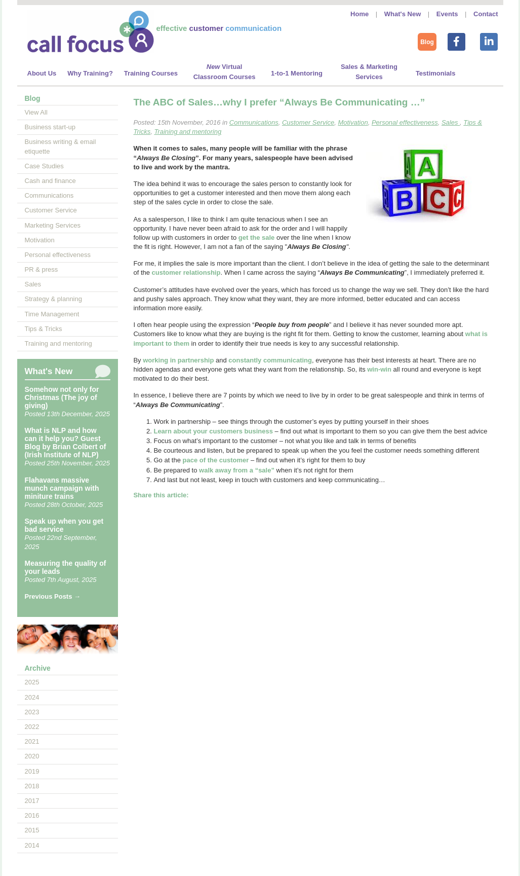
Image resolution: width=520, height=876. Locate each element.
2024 (32, 697)
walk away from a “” (236, 470)
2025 (32, 682)
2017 (32, 801)
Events (447, 14)
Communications (49, 195)
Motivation (40, 240)
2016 (32, 815)
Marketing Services (53, 225)
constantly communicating (270, 360)
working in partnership (178, 360)
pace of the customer (216, 460)
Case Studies (44, 166)
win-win (379, 369)
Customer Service (51, 210)
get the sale (256, 237)
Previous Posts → (53, 596)
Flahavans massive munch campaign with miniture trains (62, 488)
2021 (32, 741)
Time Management (52, 314)
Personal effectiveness (58, 255)
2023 (32, 712)
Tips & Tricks (43, 329)
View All (36, 112)
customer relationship (186, 272)
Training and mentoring (58, 343)
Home (359, 14)
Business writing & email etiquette (60, 146)
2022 (32, 727)
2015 (32, 830)
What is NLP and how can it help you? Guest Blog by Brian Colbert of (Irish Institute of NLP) (65, 442)
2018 (32, 786)
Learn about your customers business (213, 431)
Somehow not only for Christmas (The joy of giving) (62, 397)
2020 (32, 756)
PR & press (41, 269)
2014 (32, 845)
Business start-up (50, 127)
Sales (33, 284)
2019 (32, 771)
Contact (485, 14)
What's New (402, 14)
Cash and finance (50, 181)
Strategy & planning (53, 299)
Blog (427, 42)
